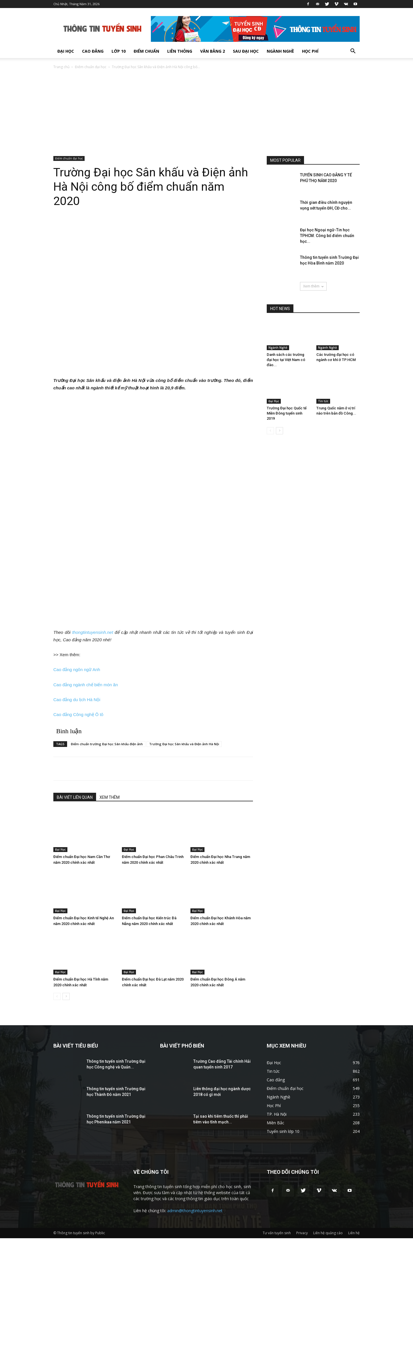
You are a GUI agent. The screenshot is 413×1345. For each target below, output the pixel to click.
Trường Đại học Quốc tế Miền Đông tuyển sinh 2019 (287, 413)
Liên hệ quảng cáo (328, 1232)
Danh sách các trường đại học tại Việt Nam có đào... (286, 359)
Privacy (302, 1232)
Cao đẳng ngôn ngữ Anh (76, 669)
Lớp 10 (119, 51)
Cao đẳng (93, 51)
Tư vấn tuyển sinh (277, 1232)
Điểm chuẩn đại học (90, 66)
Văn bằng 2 (212, 51)
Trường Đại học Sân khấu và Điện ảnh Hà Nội (184, 744)
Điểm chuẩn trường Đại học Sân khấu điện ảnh (107, 744)
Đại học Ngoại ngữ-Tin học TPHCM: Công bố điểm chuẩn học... (327, 236)
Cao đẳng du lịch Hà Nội (76, 699)
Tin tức (323, 401)
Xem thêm (313, 286)
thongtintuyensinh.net (92, 632)
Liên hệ (354, 1232)
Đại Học (65, 51)
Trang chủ (61, 66)
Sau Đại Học (246, 51)
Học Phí (310, 51)
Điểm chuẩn (146, 51)
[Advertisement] (206, 113)
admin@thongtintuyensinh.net (195, 1210)
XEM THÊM (110, 797)
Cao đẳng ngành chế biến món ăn (85, 684)
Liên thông (179, 51)
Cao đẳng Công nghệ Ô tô (78, 714)
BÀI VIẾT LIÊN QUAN (75, 797)
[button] (353, 51)
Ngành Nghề (280, 51)
